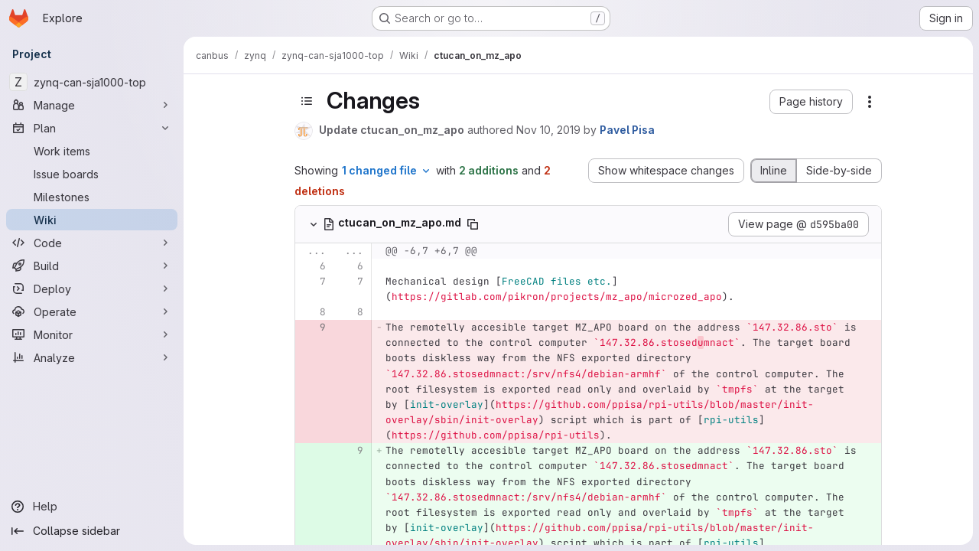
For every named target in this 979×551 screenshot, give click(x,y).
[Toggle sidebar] (306, 101)
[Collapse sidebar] (91, 531)
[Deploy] (91, 288)
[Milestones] (91, 196)
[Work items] (91, 150)
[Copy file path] (472, 224)
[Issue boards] (91, 173)
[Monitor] (91, 334)
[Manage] (91, 105)
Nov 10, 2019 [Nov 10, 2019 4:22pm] (548, 129)
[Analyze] (91, 357)
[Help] (91, 506)
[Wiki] (91, 219)
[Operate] (91, 311)
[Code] (91, 242)
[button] (811, 102)
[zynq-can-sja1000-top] (91, 82)
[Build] (91, 265)
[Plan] (91, 128)
